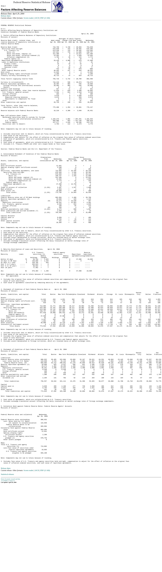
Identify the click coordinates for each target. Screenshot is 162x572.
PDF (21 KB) (45, 18)
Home (2, 567)
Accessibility (4, 568)
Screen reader (28, 18)
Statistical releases (7, 562)
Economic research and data (12, 567)
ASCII (37, 18)
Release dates (6, 16)
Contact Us (12, 568)
